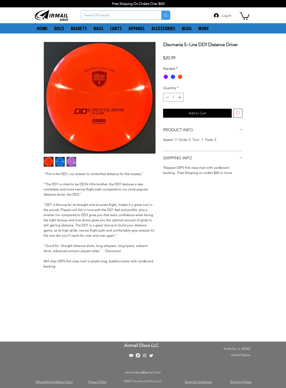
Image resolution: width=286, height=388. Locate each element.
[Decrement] (167, 97)
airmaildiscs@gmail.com (143, 372)
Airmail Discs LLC (141, 345)
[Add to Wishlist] (238, 113)
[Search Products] (118, 15)
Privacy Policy (97, 382)
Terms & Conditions (198, 382)
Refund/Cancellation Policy (54, 382)
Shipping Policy (241, 382)
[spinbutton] (173, 97)
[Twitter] (151, 355)
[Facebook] (138, 355)
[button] (244, 16)
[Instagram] (144, 355)
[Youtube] (131, 355)
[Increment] (180, 97)
